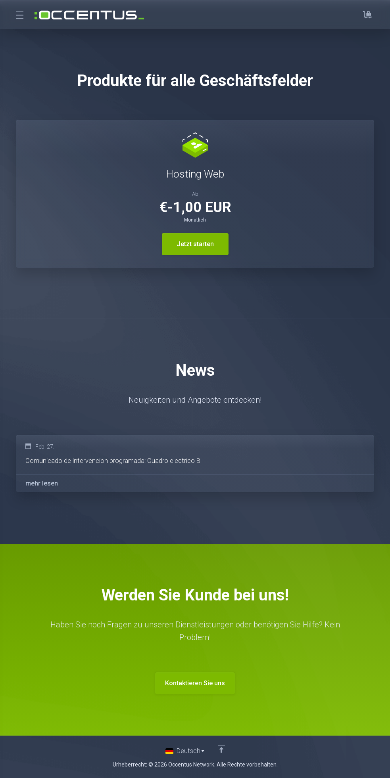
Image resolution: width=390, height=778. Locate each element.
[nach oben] (222, 751)
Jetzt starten (195, 244)
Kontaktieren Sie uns (195, 686)
